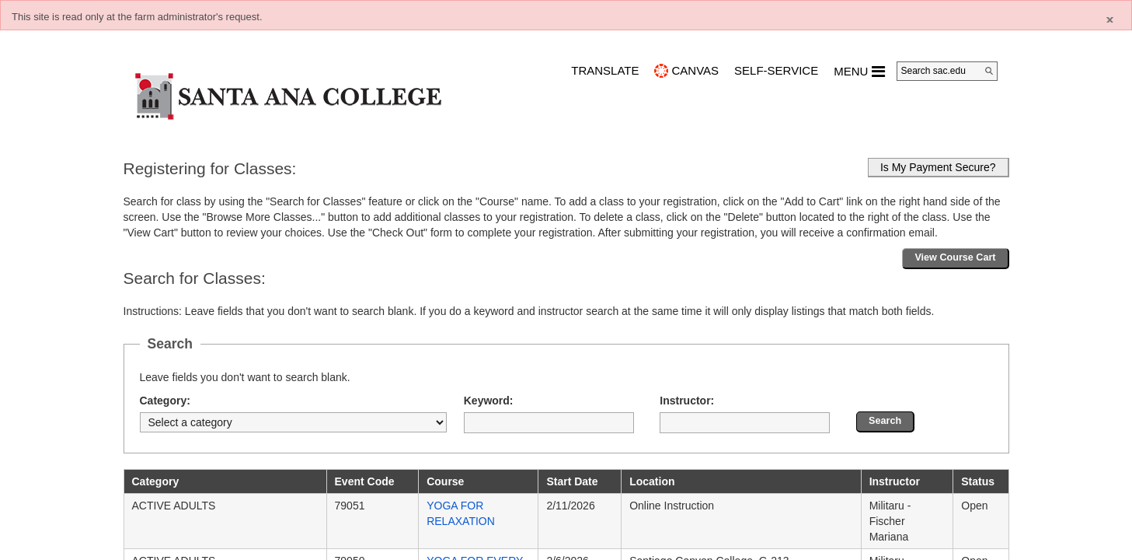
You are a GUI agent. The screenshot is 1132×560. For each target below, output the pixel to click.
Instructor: (687, 400)
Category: (165, 400)
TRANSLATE (605, 70)
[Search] (989, 71)
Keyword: (489, 400)
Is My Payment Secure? (938, 167)
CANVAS (695, 70)
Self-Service (776, 70)
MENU (859, 71)
